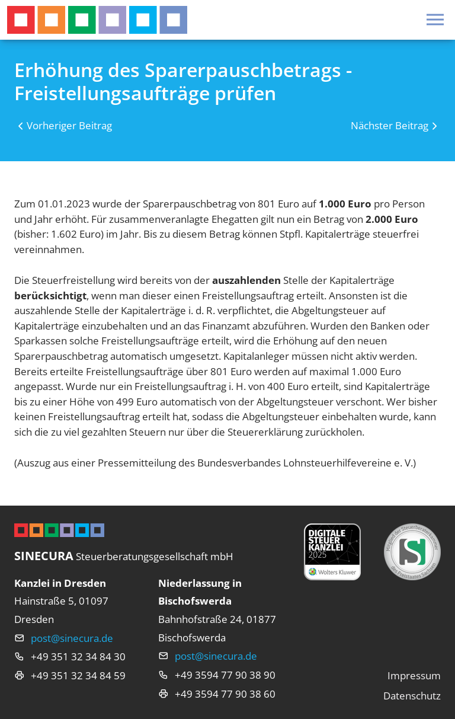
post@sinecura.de (72, 638)
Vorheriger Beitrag (69, 125)
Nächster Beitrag (389, 125)
